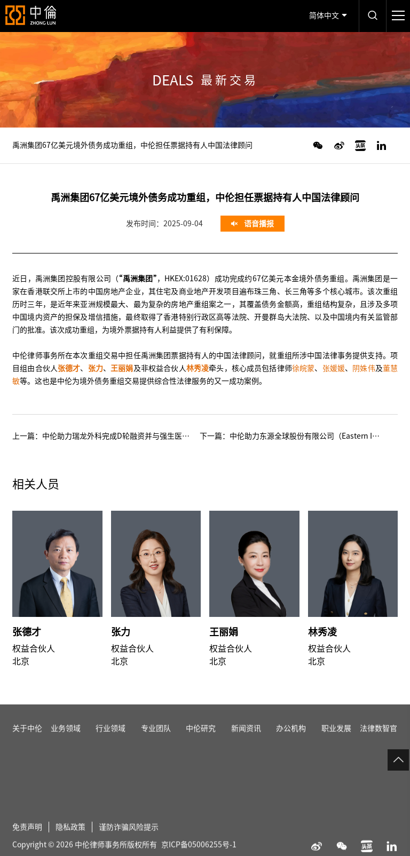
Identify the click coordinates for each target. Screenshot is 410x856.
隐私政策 (70, 838)
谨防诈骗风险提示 (129, 838)
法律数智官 (378, 739)
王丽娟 (223, 632)
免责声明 (27, 838)
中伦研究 (201, 739)
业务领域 (66, 739)
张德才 (26, 632)
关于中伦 (27, 739)
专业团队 (156, 739)
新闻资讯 (246, 739)
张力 (120, 632)
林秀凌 (322, 632)
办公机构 (291, 739)
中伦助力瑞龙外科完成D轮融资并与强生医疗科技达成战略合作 (145, 436)
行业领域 (110, 739)
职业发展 (336, 739)
